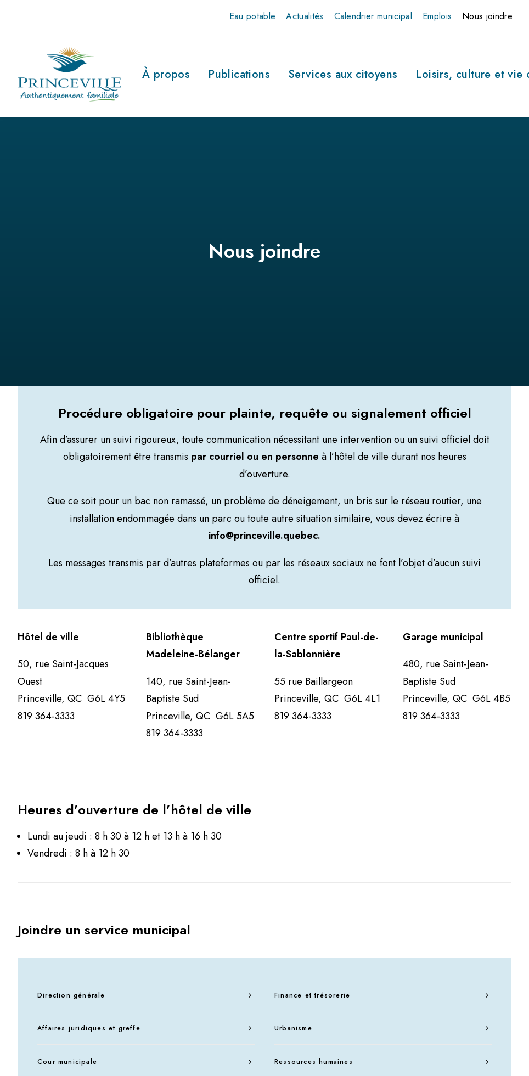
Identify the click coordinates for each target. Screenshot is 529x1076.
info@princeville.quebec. (264, 365)
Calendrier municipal (373, 16)
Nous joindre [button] (487, 16)
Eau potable (252, 16)
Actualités (304, 16)
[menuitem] (253, 16)
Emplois (437, 16)
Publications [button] (239, 74)
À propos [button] (166, 74)
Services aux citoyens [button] (342, 74)
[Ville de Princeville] (69, 74)
